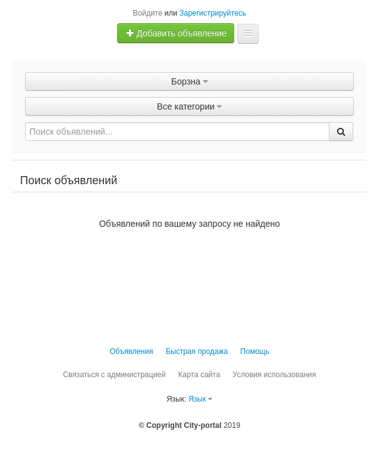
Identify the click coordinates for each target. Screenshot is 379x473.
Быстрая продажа (196, 351)
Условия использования (274, 374)
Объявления (131, 351)
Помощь (255, 351)
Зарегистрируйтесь (212, 13)
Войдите (147, 13)
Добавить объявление (176, 33)
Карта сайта (199, 374)
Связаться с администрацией (114, 374)
